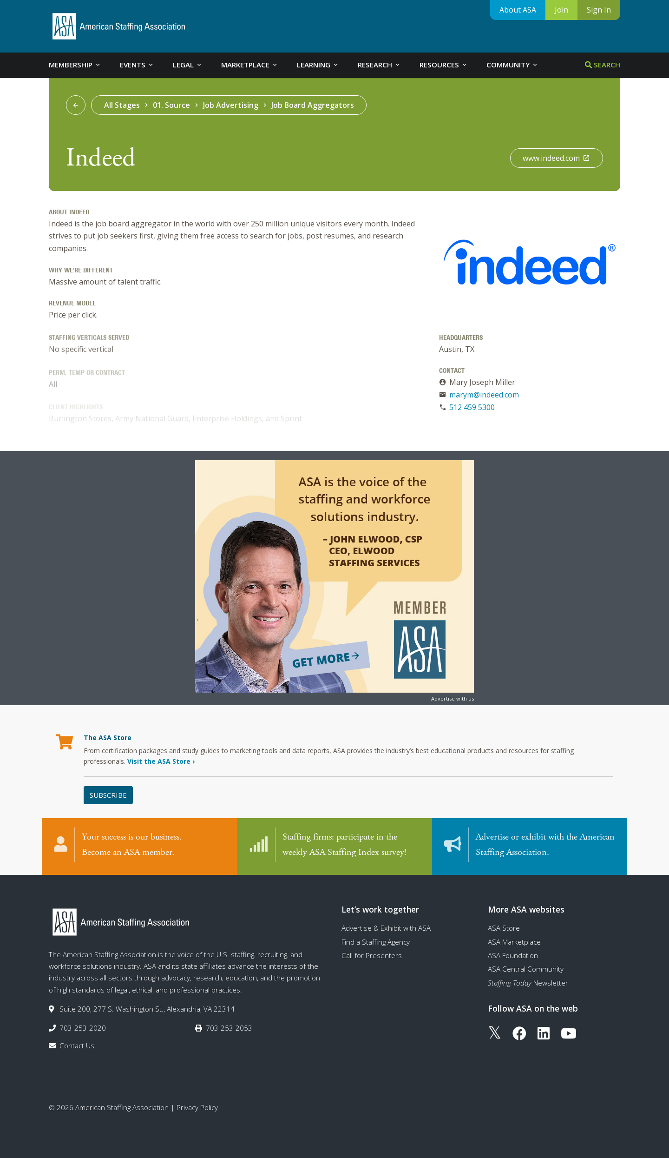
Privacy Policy (197, 1107)
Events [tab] (137, 64)
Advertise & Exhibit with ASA (386, 928)
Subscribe (108, 795)
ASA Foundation (513, 955)
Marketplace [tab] (249, 64)
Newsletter (528, 982)
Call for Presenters (371, 955)
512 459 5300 (472, 407)
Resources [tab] (444, 64)
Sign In (599, 10)
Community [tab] (512, 64)
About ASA (517, 10)
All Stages (122, 105)
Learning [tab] (318, 64)
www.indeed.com (556, 158)
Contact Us (76, 1045)
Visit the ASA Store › (161, 761)
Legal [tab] (188, 64)
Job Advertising (230, 105)
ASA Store (504, 928)
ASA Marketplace (514, 941)
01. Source (171, 105)
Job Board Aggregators (312, 105)
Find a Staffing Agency (375, 941)
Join (561, 10)
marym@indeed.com (484, 395)
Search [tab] (602, 64)
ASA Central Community (526, 968)
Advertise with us (452, 698)
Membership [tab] (75, 64)
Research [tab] (379, 64)
